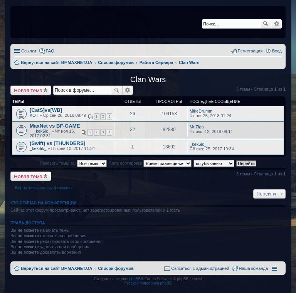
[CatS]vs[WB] (46, 110)
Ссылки (28, 51)
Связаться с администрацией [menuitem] (200, 268)
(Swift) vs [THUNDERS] (57, 143)
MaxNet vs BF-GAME (55, 126)
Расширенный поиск (276, 24)
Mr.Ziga (197, 127)
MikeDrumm (201, 111)
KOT (34, 115)
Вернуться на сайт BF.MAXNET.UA (56, 268)
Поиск (265, 24)
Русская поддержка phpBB (148, 283)
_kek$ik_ (42, 131)
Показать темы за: (73, 163)
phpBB (135, 279)
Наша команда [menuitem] (253, 268)
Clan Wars (148, 79)
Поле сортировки (150, 163)
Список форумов (116, 268)
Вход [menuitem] (277, 51)
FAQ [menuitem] (50, 51)
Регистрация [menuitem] (250, 51)
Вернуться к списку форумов (43, 187)
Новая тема (28, 90)
